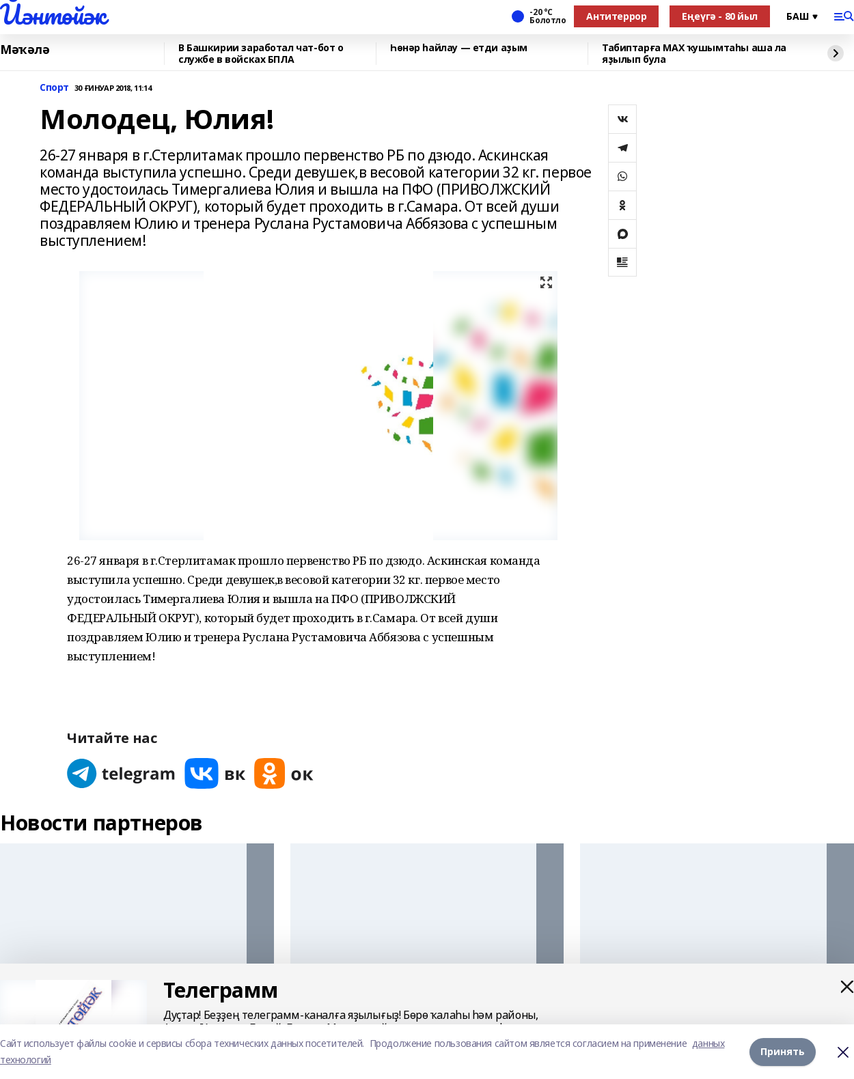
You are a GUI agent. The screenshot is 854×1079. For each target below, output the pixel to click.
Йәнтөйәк (53, 14)
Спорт (54, 88)
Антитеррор (616, 16)
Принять (782, 1051)
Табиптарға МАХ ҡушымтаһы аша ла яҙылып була (694, 53)
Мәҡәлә (24, 49)
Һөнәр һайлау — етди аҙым (458, 48)
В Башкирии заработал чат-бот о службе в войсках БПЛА (260, 53)
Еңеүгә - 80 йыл (720, 16)
